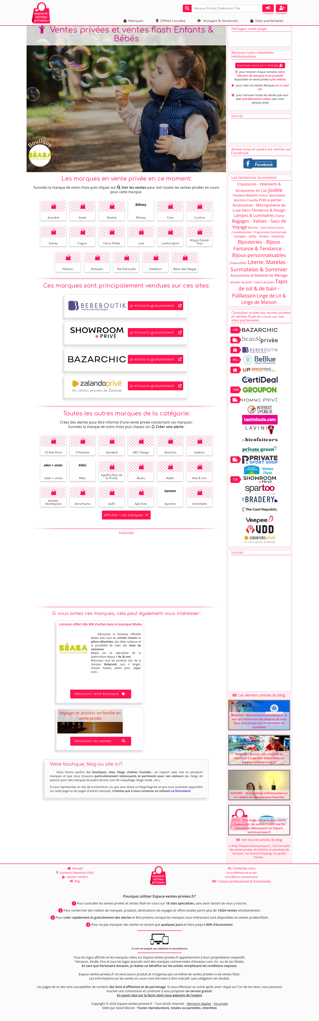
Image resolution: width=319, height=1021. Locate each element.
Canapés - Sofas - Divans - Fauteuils (258, 238)
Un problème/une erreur (241, 873)
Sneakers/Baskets (245, 197)
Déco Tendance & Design (263, 212)
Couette (252, 202)
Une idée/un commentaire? (241, 877)
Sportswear (277, 197)
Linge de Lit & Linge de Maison (263, 301)
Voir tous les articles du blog (259, 842)
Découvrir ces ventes (100, 743)
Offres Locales (170, 21)
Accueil (75, 868)
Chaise (279, 218)
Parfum (263, 197)
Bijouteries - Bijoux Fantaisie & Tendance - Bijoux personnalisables (259, 250)
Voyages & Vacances (217, 21)
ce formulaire (180, 793)
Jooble (275, 192)
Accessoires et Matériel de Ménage (259, 277)
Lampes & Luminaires (254, 217)
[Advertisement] (126, 570)
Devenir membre (75, 877)
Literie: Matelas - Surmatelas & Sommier (259, 267)
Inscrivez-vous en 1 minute (260, 67)
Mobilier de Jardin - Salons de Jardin (252, 284)
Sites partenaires (266, 21)
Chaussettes (238, 265)
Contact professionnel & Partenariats (241, 881)
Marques (133, 21)
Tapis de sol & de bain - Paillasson (260, 290)
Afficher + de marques (126, 517)
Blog (75, 881)
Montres (240, 202)
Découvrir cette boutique (100, 695)
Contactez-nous (241, 868)
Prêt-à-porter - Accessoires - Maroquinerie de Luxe (259, 207)
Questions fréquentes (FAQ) (75, 873)
